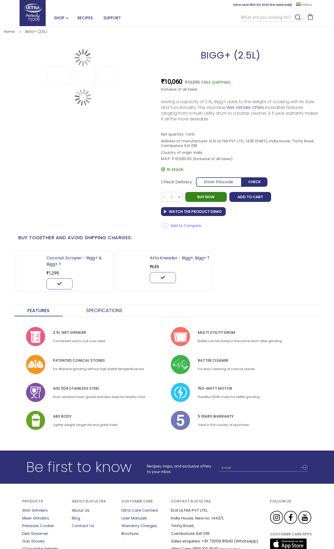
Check (254, 182)
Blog (76, 518)
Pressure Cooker (38, 525)
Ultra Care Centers (139, 510)
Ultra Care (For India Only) (262, 5)
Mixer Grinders (35, 518)
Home (9, 31)
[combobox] (271, 17)
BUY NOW (206, 197)
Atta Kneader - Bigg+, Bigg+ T (180, 258)
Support (112, 18)
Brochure (130, 533)
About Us (81, 510)
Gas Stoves (33, 541)
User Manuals (134, 518)
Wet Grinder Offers (245, 107)
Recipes (85, 18)
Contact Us (83, 525)
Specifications (104, 310)
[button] (58, 75)
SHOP (59, 18)
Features (38, 310)
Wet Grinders (35, 510)
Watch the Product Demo (195, 211)
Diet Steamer (35, 533)
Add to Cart (250, 197)
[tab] (38, 311)
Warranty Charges (139, 525)
